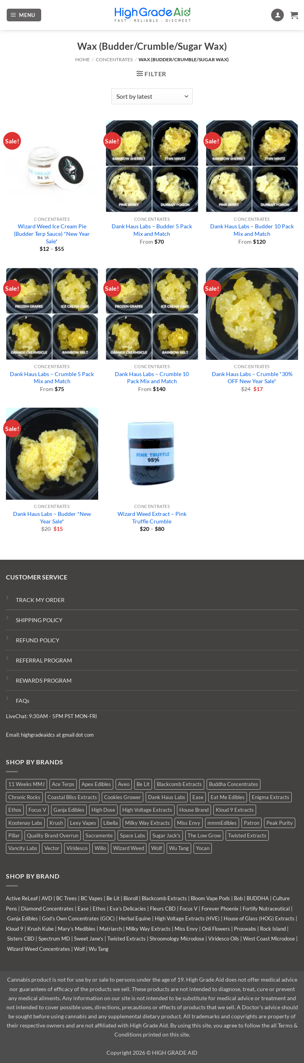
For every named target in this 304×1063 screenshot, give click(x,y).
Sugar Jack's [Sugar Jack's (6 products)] (166, 835)
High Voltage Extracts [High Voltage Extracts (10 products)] (147, 810)
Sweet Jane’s (88, 938)
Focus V (189, 908)
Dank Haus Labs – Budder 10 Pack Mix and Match (252, 230)
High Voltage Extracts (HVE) (187, 918)
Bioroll (131, 898)
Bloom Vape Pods (210, 898)
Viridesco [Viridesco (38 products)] (76, 848)
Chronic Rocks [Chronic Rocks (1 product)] (24, 797)
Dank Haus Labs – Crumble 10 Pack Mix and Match (152, 378)
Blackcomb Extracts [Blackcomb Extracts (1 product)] (179, 784)
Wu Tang (98, 949)
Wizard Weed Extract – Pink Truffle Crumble (152, 517)
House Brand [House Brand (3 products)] (194, 810)
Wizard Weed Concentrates (38, 949)
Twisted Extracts (126, 938)
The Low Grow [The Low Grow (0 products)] (204, 835)
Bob (238, 898)
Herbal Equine (135, 918)
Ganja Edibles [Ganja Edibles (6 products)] (68, 810)
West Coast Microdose (269, 938)
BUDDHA (258, 898)
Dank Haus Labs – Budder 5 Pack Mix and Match (152, 230)
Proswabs (245, 929)
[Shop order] (151, 96)
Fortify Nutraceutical (266, 908)
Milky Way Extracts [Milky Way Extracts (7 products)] (147, 823)
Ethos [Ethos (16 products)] (14, 810)
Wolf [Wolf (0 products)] (156, 848)
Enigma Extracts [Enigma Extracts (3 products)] (270, 797)
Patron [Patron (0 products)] (251, 823)
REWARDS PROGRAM (44, 680)
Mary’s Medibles (76, 929)
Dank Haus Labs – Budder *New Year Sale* (52, 517)
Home (82, 59)
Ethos (99, 908)
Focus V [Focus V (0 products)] (37, 810)
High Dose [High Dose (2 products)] (103, 810)
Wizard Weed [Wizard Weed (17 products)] (128, 848)
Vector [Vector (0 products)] (51, 848)
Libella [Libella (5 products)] (110, 823)
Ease (83, 908)
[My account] (277, 15)
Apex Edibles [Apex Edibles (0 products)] (96, 784)
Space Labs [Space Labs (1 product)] (132, 835)
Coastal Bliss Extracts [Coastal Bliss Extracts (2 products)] (72, 797)
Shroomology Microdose (177, 938)
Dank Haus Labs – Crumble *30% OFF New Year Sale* (252, 378)
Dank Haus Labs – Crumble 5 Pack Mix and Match (52, 378)
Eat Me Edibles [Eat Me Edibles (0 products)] (228, 797)
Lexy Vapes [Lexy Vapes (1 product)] (83, 823)
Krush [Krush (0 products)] (56, 823)
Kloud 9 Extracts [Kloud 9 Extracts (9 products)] (235, 810)
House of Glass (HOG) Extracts (259, 918)
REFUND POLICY (37, 640)
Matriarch (110, 929)
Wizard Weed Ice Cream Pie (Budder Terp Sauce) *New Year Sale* (52, 233)
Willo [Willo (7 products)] (100, 848)
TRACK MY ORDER (40, 599)
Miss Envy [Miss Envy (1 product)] (188, 823)
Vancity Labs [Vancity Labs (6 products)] (22, 848)
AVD (47, 898)
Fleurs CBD (163, 908)
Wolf (79, 949)
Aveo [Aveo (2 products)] (123, 784)
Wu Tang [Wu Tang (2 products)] (179, 848)
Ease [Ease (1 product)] (197, 797)
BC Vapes (92, 898)
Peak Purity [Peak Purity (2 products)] (279, 823)
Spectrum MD (54, 938)
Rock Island (273, 929)
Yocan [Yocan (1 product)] (202, 848)
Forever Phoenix (220, 908)
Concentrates (114, 59)
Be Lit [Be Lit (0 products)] (143, 784)
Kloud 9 (14, 929)
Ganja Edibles (22, 918)
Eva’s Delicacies (128, 908)
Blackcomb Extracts (164, 898)
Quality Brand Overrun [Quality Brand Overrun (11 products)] (52, 835)
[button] (24, 15)
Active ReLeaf (22, 898)
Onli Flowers (216, 929)
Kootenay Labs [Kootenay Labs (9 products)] (25, 823)
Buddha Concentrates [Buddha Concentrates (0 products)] (233, 784)
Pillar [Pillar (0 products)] (14, 835)
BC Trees (66, 898)
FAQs (22, 700)
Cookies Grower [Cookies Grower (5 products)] (122, 797)
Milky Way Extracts (148, 929)
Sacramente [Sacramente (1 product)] (99, 835)
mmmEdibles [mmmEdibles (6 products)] (222, 823)
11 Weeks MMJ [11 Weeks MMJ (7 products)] (26, 784)
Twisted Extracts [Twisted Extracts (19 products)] (247, 835)
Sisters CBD (20, 938)
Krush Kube (40, 929)
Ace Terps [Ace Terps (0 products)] (63, 784)
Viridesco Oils (223, 938)
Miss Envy (186, 929)
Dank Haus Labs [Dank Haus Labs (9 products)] (166, 797)
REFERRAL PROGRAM (44, 660)
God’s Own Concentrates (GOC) (78, 918)
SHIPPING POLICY (39, 620)
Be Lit (113, 898)
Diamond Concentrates (47, 908)
